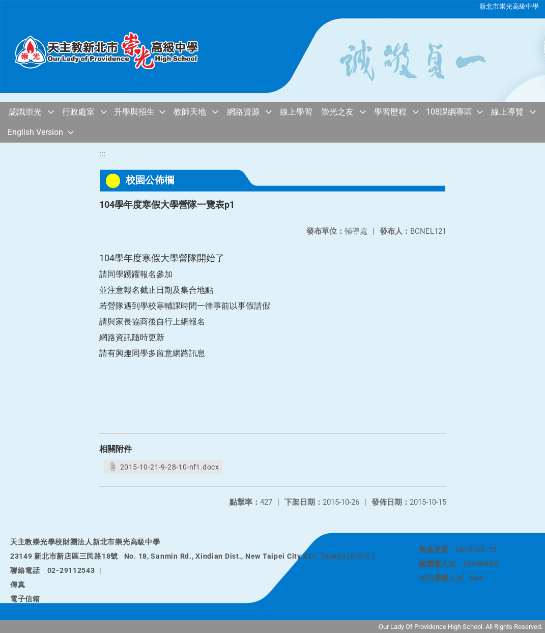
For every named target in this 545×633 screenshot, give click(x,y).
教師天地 (190, 112)
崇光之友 (337, 112)
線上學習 (296, 112)
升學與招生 (134, 112)
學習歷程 (390, 112)
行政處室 (78, 112)
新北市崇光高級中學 (509, 6)
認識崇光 (25, 112)
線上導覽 (507, 112)
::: (102, 153)
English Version (35, 132)
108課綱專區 (449, 112)
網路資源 (243, 112)
